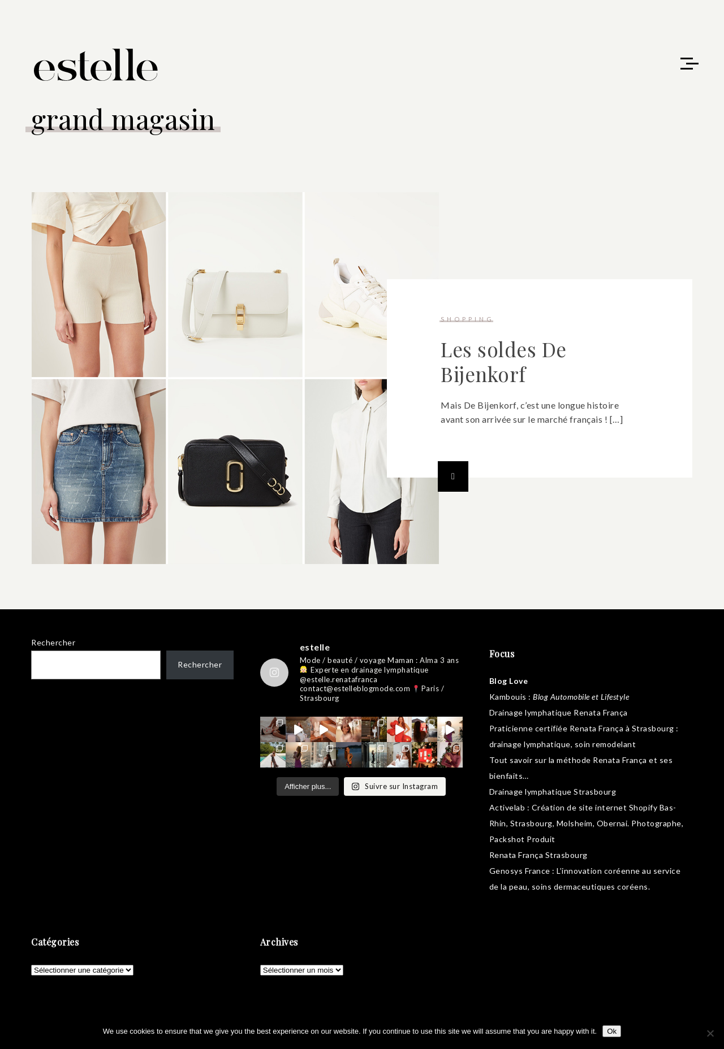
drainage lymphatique (530, 744)
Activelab (507, 807)
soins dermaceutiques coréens (590, 886)
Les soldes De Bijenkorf (504, 361)
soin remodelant (605, 744)
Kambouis (508, 696)
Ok (612, 1031)
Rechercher (53, 642)
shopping (467, 319)
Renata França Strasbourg (538, 855)
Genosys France (519, 870)
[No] (710, 1033)
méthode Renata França (602, 760)
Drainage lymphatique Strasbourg (553, 791)
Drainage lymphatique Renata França (558, 712)
